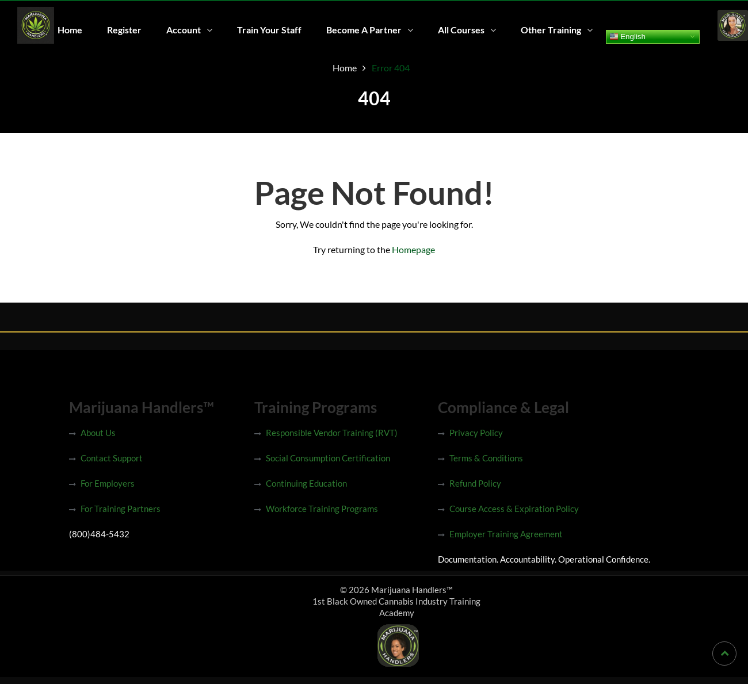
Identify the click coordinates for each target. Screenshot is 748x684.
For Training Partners (121, 508)
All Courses (461, 29)
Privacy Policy (476, 432)
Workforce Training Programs (322, 508)
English (627, 36)
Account (183, 29)
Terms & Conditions (486, 458)
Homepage (413, 249)
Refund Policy (475, 483)
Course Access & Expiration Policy (514, 508)
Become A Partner (364, 29)
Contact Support (112, 458)
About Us (98, 432)
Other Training (551, 29)
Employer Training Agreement (506, 534)
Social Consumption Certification (328, 458)
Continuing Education (306, 483)
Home (70, 29)
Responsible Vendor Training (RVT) (332, 432)
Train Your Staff (269, 29)
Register (124, 29)
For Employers (108, 483)
